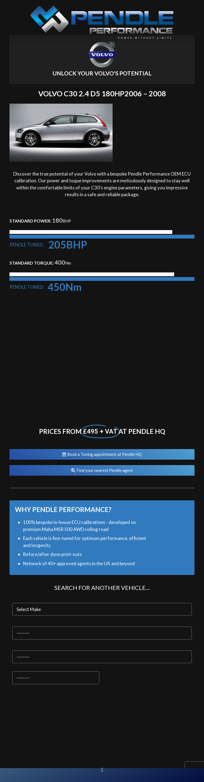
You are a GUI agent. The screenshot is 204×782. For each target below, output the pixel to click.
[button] (101, 769)
